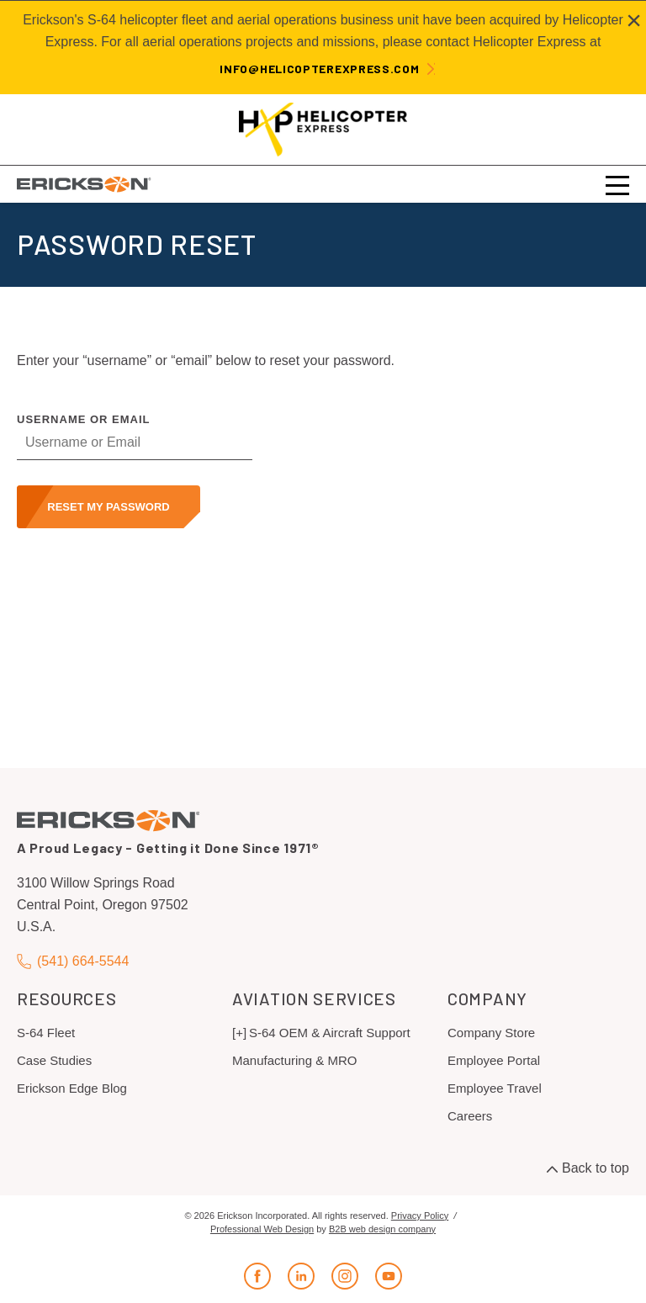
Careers (469, 1116)
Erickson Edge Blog (72, 1088)
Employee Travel (494, 1088)
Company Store (491, 1032)
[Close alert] (634, 20)
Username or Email (84, 419)
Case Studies (54, 1060)
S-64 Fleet (46, 1032)
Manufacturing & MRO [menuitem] (294, 1060)
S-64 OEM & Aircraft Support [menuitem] (329, 1032)
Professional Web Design (262, 1229)
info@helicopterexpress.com (319, 68)
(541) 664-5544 (73, 961)
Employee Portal (493, 1060)
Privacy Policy (419, 1215)
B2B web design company (382, 1229)
